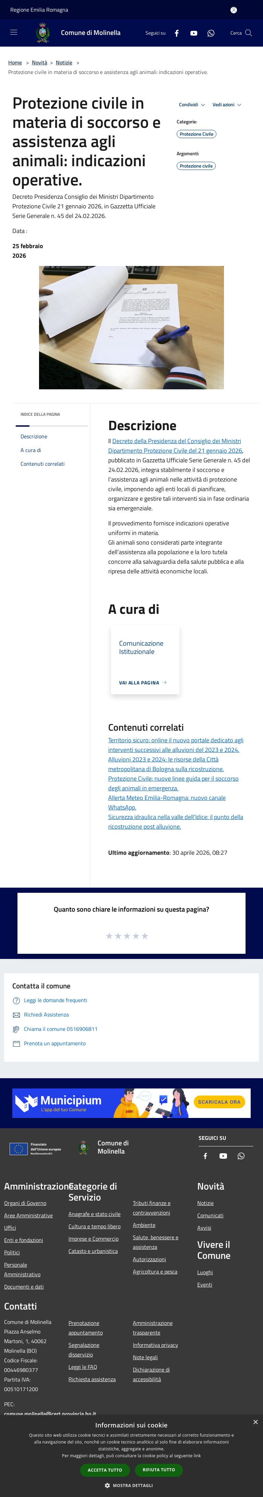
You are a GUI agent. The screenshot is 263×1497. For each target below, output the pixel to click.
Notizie (64, 62)
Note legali (145, 1357)
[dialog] (131, 1456)
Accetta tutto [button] (105, 1470)
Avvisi (204, 1228)
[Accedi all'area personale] (233, 10)
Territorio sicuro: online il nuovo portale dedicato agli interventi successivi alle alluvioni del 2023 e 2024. (175, 744)
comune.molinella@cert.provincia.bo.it (50, 1414)
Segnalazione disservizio (83, 1350)
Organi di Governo (25, 1203)
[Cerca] (249, 33)
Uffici (10, 1228)
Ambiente (144, 1225)
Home (15, 62)
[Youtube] (191, 32)
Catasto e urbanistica (93, 1251)
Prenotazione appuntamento (85, 1328)
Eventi (204, 1284)
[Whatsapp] (208, 32)
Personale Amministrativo (22, 1269)
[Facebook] (174, 32)
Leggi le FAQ (82, 1367)
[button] (131, 1485)
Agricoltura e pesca (155, 1271)
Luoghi (205, 1272)
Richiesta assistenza (92, 1379)
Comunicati (210, 1215)
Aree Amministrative (28, 1215)
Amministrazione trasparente (153, 1328)
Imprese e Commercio (93, 1238)
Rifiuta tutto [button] (159, 1470)
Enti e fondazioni (23, 1240)
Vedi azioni (228, 105)
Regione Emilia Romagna (39, 9)
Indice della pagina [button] (40, 414)
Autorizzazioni (149, 1259)
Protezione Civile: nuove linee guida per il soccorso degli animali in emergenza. (173, 783)
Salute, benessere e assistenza (155, 1242)
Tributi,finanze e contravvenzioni (152, 1208)
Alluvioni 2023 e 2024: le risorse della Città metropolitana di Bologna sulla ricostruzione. (166, 764)
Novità (39, 62)
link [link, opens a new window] (197, 1456)
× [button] (255, 1422)
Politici (12, 1252)
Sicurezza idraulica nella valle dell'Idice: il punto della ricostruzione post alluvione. (175, 821)
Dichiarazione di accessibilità (151, 1374)
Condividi (193, 105)
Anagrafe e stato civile (94, 1214)
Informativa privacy (155, 1345)
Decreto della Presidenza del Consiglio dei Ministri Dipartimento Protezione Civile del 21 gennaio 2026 (175, 445)
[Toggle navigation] (14, 32)
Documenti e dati (24, 1286)
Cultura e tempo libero (94, 1226)
